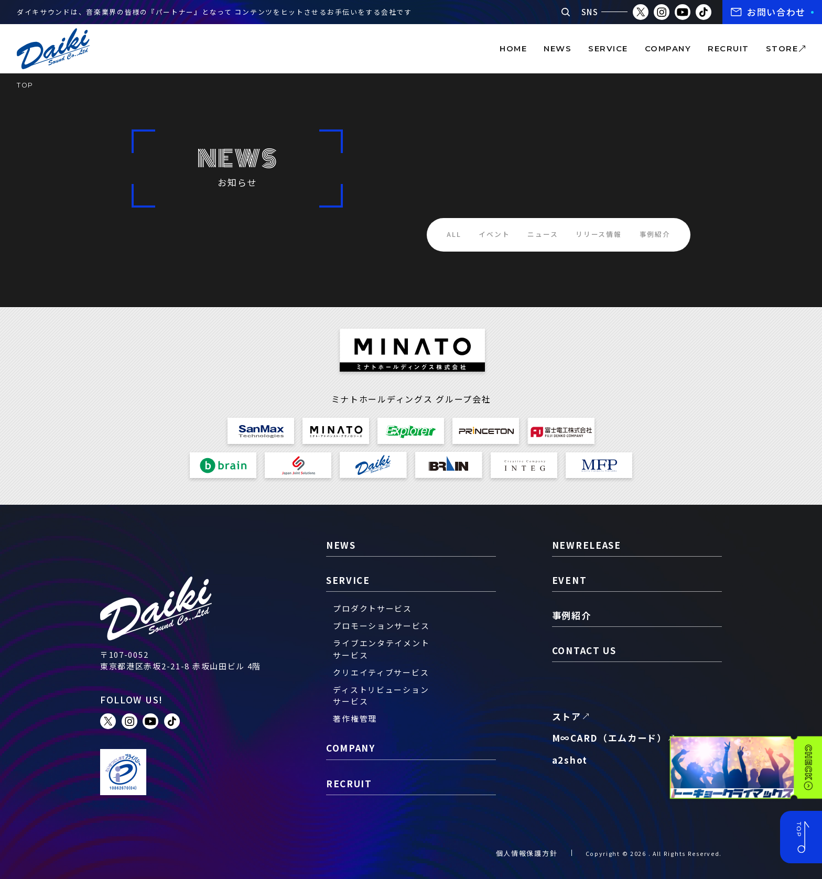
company (668, 48)
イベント (494, 234)
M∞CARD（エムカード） (609, 737)
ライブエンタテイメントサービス (381, 648)
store (782, 48)
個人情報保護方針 (527, 853)
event (569, 580)
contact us (584, 650)
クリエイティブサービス (381, 672)
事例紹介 (655, 234)
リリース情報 (598, 234)
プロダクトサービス (372, 608)
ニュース (542, 234)
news (557, 48)
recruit (728, 48)
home (513, 48)
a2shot (570, 759)
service (608, 48)
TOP (25, 85)
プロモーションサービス (381, 625)
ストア (566, 716)
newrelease (586, 544)
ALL (454, 234)
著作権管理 (355, 718)
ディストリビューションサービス (381, 695)
